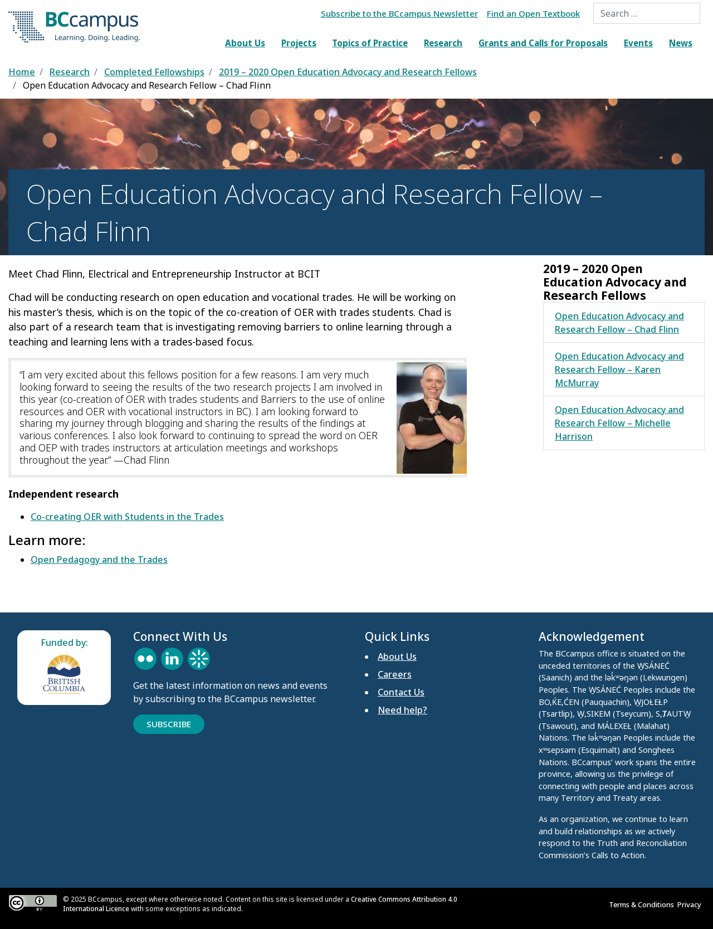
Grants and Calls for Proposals (543, 42)
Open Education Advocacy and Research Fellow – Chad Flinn (619, 322)
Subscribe (168, 723)
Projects (298, 42)
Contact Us (401, 692)
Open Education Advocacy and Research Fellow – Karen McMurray (619, 369)
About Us (245, 42)
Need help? (402, 710)
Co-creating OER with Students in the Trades (127, 516)
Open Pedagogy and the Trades (99, 559)
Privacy (691, 904)
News (680, 42)
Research (443, 42)
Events (638, 42)
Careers (395, 674)
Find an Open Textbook (533, 13)
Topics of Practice (370, 42)
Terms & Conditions (643, 904)
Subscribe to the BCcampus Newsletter (399, 13)
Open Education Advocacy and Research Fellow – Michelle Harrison (619, 422)
